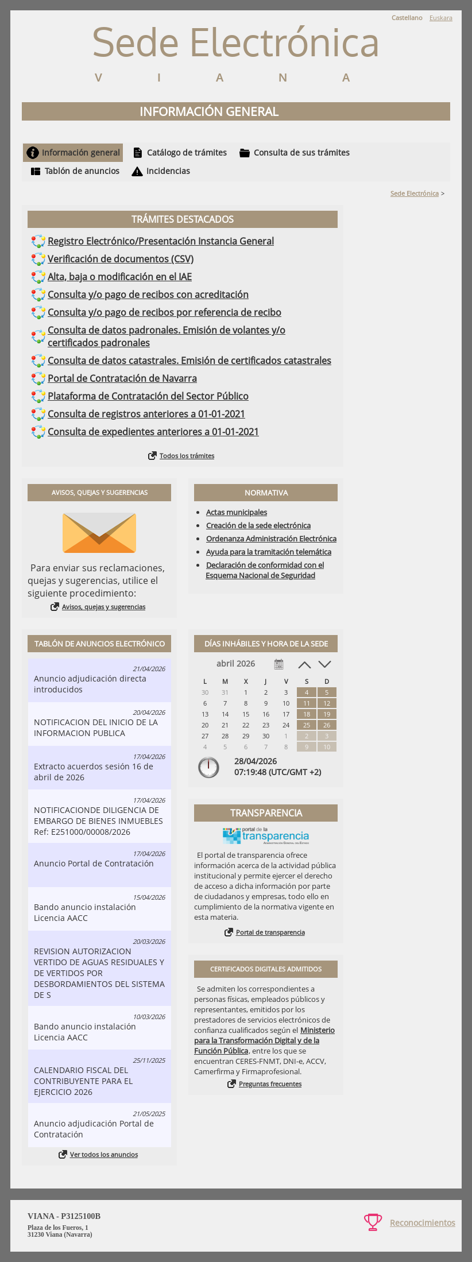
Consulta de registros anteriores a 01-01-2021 (146, 414)
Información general (81, 152)
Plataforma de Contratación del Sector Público (148, 396)
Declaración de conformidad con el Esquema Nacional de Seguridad (265, 570)
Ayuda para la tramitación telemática (268, 552)
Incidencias (168, 170)
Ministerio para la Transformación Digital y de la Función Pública (264, 1040)
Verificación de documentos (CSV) (121, 259)
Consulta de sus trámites (302, 152)
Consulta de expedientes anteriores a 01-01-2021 (153, 431)
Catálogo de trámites (187, 152)
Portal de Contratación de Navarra (122, 378)
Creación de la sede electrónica (258, 525)
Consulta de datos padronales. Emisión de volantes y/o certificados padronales (166, 336)
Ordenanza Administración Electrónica (271, 538)
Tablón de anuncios (82, 170)
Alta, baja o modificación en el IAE (120, 276)
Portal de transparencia (270, 932)
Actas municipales (236, 512)
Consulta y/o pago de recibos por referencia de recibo (164, 312)
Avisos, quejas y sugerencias (103, 606)
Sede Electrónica (414, 193)
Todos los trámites (187, 455)
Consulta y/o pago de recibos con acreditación (148, 294)
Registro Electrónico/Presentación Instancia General (161, 241)
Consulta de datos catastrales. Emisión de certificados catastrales (189, 360)
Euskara (441, 17)
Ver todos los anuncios (104, 1154)
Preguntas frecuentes (270, 1083)
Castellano (407, 17)
